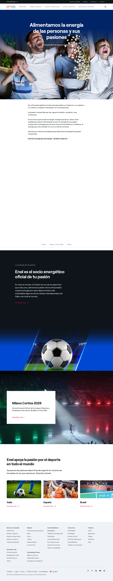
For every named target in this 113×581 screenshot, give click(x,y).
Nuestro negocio (35, 7)
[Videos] (36, 539)
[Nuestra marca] (36, 542)
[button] (12, 2)
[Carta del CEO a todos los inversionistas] (36, 533)
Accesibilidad (43, 571)
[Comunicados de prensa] (36, 530)
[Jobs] (97, 542)
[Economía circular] (56, 542)
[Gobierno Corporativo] (77, 545)
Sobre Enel (22, 7)
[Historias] (16, 542)
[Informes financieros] (77, 539)
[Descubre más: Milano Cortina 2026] (18, 417)
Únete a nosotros (69, 7)
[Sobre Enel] (16, 530)
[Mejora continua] (36, 555)
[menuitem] (88, 571)
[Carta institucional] (56, 539)
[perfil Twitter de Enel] (92, 571)
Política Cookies (32, 571)
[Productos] (16, 533)
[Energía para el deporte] (36, 561)
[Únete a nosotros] (16, 539)
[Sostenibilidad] (77, 542)
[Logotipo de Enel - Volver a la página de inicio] (11, 6)
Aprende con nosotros (86, 7)
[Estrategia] (77, 533)
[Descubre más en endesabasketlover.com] (60, 494)
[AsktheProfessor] (36, 558)
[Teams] (97, 536)
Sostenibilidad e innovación (53, 529)
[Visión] (16, 561)
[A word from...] (36, 545)
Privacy (22, 571)
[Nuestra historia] (16, 558)
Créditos (9, 571)
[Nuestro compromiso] (16, 536)
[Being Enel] (97, 533)
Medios (85, 1)
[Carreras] (97, 530)
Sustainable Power (33, 552)
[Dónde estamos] (16, 552)
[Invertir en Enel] (77, 536)
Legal (16, 571)
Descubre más (11, 549)
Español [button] (54, 571)
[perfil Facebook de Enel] (88, 571)
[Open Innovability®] (56, 547)
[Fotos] (36, 536)
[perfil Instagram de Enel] (104, 571)
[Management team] (16, 555)
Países (69, 244)
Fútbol (44, 244)
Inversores (94, 1)
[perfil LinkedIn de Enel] (96, 571)
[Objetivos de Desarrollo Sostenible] (56, 535)
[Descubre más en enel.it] (24, 494)
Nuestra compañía (75, 1)
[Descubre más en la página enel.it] (21, 306)
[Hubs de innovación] (56, 545)
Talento (102, 1)
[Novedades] (77, 530)
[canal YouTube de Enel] (100, 571)
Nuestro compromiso (52, 7)
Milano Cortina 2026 (56, 244)
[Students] (97, 539)
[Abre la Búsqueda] (105, 7)
